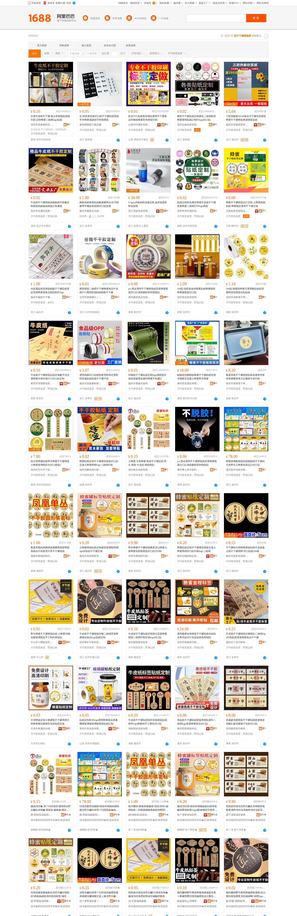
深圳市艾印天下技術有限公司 (42, 469)
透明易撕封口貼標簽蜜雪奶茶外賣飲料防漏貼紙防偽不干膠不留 (98, 377)
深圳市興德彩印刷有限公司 (139, 556)
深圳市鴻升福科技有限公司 (188, 211)
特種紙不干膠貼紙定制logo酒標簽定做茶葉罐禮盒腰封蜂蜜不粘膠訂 (147, 377)
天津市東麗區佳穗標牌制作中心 (42, 728)
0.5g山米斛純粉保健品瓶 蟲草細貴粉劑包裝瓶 (147, 204)
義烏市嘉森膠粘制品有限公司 (90, 383)
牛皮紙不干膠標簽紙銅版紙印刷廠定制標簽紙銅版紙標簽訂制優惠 (50, 204)
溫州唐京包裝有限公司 (139, 469)
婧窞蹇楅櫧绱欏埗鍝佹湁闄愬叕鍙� (42, 901)
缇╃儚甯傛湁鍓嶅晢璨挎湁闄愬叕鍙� (188, 814)
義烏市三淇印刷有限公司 (237, 642)
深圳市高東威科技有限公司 (42, 124)
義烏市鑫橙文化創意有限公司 (90, 211)
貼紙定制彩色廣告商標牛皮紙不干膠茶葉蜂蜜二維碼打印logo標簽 (196, 204)
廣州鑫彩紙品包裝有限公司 (139, 297)
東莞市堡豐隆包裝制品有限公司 (42, 383)
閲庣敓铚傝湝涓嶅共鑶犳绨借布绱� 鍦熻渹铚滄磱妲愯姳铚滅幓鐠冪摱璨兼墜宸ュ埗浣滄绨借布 (148, 894)
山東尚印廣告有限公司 (139, 124)
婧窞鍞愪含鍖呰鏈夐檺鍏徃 (42, 814)
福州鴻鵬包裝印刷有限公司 (90, 469)
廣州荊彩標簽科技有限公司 (188, 728)
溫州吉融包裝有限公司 (188, 124)
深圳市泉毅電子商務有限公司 (237, 297)
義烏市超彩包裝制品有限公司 (237, 556)
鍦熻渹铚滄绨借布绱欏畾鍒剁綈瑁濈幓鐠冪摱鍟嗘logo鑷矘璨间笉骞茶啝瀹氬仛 (197, 808)
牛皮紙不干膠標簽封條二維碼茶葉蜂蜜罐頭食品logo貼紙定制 (98, 635)
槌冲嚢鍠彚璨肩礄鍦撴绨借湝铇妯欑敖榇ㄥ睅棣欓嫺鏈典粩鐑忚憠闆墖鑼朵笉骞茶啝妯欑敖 (148, 808)
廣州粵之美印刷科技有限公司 (188, 469)
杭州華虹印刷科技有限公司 (90, 642)
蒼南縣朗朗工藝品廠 (90, 124)
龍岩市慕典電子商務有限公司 (237, 383)
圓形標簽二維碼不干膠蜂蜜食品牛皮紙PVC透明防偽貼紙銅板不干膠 (98, 290)
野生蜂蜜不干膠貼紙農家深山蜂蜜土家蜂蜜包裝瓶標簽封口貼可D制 (147, 549)
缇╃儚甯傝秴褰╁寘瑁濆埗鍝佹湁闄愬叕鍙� (90, 901)
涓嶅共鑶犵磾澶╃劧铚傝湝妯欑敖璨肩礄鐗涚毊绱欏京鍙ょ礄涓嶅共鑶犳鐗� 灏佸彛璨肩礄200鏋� (99, 894)
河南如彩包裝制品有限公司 (237, 211)
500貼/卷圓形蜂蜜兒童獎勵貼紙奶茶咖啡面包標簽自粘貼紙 (245, 290)
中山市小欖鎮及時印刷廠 (42, 642)
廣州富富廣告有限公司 (188, 383)
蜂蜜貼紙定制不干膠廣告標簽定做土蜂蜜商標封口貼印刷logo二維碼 (196, 549)
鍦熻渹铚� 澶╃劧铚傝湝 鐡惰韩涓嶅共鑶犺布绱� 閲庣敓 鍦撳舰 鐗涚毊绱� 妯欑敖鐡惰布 (51, 808)
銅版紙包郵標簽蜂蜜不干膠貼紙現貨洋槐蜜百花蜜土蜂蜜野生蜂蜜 (196, 377)
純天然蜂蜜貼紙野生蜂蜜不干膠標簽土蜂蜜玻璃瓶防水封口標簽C (50, 463)
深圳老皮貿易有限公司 (188, 297)
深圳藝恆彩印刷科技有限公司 (237, 728)
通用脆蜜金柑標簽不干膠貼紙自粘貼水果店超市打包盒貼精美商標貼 (196, 635)
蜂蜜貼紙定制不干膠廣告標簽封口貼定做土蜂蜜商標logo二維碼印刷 (98, 463)
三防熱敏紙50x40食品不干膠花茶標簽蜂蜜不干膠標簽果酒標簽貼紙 (246, 118)
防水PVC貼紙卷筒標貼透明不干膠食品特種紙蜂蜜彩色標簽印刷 (147, 118)
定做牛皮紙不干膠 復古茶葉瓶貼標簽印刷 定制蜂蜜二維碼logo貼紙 (50, 118)
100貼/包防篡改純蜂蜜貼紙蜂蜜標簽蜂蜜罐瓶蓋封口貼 (196, 290)
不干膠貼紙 (47, 129)
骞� (68, 814)
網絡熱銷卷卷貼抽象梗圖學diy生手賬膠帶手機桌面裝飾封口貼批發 (99, 204)
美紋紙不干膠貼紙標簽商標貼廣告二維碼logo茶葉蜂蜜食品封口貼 (196, 722)
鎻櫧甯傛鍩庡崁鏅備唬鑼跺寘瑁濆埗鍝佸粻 (139, 814)
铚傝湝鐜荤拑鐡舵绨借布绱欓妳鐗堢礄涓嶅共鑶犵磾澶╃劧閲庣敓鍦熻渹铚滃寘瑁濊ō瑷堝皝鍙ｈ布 (99, 808)
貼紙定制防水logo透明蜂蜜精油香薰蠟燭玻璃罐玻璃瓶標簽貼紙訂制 (98, 722)
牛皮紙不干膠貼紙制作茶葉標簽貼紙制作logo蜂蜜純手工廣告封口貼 (147, 722)
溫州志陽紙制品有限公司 (188, 556)
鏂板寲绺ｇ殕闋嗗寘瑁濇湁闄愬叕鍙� (188, 901)
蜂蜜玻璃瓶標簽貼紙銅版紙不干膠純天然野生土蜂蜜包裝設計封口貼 (245, 463)
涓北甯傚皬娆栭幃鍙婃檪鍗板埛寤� (139, 901)
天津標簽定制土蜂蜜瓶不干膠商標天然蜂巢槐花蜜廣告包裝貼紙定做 (50, 722)
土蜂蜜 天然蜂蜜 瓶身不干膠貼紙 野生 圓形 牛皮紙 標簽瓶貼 (147, 463)
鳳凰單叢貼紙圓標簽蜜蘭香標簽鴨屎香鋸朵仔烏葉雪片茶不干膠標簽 (50, 549)
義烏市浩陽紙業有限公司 (237, 124)
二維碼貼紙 (60, 129)
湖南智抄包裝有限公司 (139, 728)
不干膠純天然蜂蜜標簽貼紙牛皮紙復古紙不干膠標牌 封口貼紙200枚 (245, 549)
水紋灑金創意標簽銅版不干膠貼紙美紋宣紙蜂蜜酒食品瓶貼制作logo (50, 290)
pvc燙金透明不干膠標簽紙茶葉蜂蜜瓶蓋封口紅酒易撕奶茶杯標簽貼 (148, 290)
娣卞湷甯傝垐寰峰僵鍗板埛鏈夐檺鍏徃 (237, 814)
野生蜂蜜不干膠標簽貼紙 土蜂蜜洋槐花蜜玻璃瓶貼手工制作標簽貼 (50, 635)
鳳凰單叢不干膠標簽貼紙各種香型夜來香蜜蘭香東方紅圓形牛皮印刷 (245, 377)
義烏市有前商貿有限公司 (90, 556)
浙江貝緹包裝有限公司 (139, 211)
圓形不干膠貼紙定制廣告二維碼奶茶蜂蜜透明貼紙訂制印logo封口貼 (196, 118)
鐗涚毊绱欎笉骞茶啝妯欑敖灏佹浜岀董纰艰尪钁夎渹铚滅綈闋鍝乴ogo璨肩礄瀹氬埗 (246, 894)
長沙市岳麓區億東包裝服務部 (42, 211)
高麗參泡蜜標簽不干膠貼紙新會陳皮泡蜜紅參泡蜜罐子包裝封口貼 (245, 722)
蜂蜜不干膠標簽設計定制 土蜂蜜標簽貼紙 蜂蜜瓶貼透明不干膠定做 (245, 204)
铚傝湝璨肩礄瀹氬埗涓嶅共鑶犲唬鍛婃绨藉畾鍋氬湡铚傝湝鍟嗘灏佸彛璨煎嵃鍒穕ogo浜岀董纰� (50, 894)
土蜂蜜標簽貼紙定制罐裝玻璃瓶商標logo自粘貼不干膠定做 (99, 549)
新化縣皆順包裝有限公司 (139, 642)
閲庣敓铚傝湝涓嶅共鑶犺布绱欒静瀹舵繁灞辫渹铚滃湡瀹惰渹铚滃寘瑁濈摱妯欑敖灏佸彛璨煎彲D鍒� (245, 808)
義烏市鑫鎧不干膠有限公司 (42, 297)
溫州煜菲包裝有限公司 (237, 469)
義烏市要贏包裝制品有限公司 (139, 383)
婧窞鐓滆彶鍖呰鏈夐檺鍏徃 (90, 814)
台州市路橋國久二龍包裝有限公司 (90, 297)
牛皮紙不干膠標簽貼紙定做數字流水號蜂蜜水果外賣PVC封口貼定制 (50, 377)
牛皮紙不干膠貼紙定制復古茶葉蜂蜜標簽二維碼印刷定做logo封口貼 (147, 635)
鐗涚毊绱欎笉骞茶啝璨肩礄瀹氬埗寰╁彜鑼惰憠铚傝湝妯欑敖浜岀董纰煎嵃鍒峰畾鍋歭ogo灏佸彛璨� (196, 894)
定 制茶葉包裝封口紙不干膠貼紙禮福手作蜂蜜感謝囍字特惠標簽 (99, 118)
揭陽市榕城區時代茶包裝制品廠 (42, 556)
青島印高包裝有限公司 (90, 728)
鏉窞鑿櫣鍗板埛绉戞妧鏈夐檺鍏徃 (237, 901)
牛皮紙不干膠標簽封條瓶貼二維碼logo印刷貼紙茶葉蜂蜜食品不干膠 (245, 635)
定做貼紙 (35, 129)
